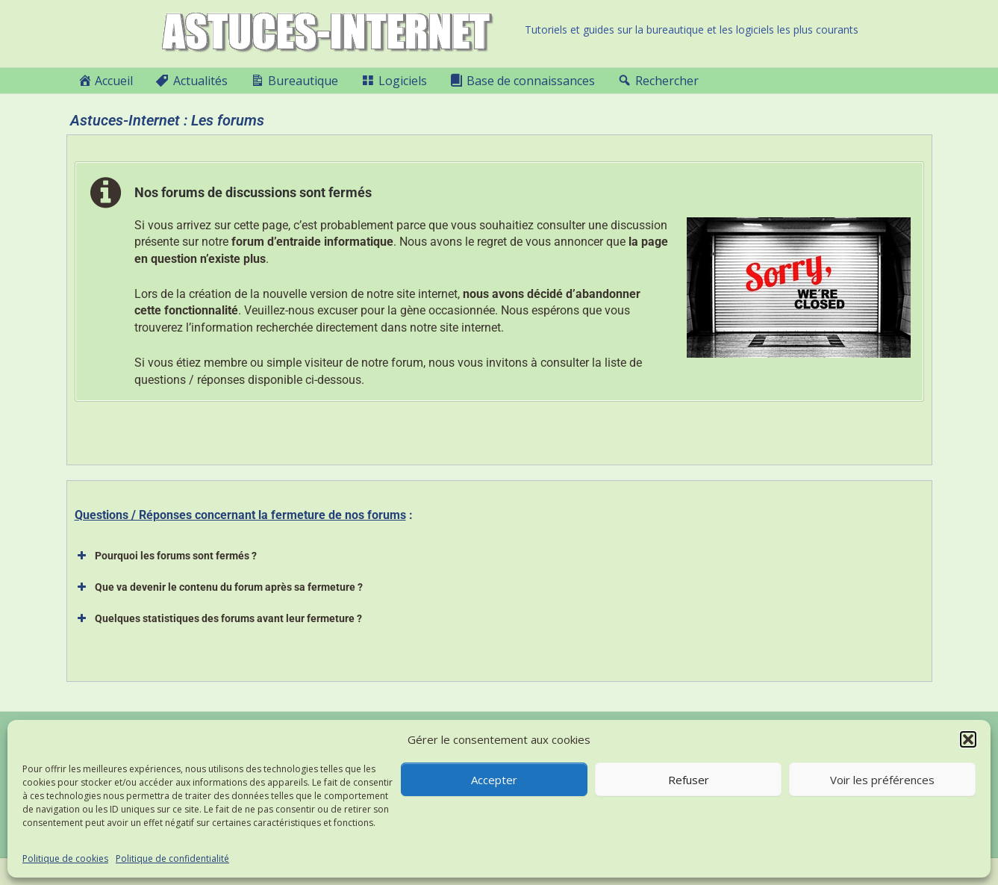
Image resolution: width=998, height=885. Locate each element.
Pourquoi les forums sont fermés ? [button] (166, 555)
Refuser (688, 779)
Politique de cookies (65, 858)
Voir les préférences (882, 779)
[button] (968, 739)
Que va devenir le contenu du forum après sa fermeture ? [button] (219, 587)
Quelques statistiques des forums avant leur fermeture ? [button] (218, 618)
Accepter (494, 779)
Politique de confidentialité (172, 858)
